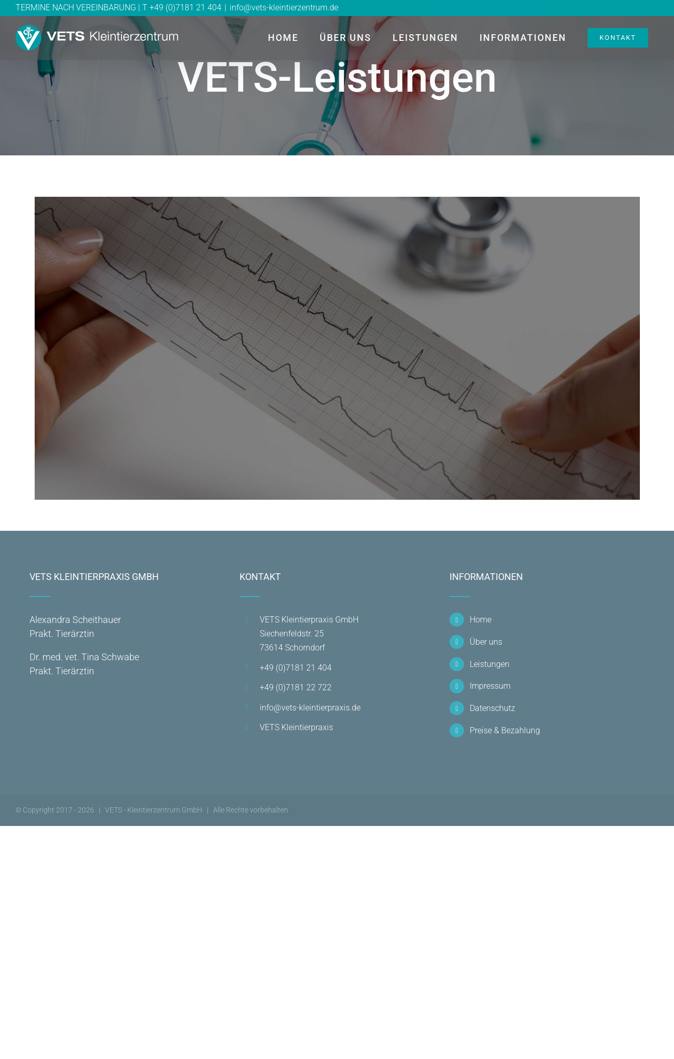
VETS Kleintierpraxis (296, 727)
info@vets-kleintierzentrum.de (284, 7)
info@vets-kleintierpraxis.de (310, 708)
